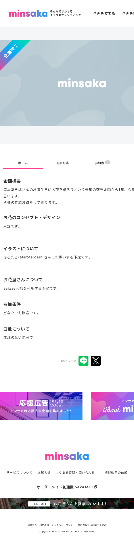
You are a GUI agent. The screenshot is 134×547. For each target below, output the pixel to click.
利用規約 (44, 524)
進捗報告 (62, 163)
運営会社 (32, 524)
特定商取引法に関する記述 (92, 524)
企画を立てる (104, 13)
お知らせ (44, 472)
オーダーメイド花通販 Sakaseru (67, 486)
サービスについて (19, 472)
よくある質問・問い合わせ (75, 472)
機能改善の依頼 (116, 472)
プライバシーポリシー (63, 524)
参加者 (102, 162)
